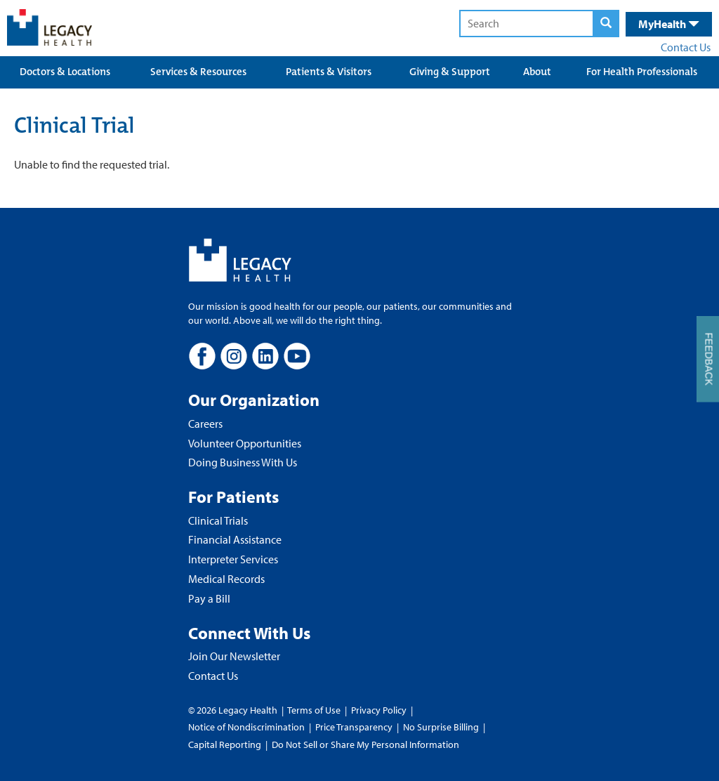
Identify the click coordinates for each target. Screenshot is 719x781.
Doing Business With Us (242, 462)
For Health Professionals (641, 72)
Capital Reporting (224, 744)
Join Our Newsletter (234, 656)
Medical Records (226, 579)
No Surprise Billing (441, 727)
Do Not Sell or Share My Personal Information (365, 744)
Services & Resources (198, 72)
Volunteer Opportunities (244, 443)
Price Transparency (354, 727)
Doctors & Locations (65, 72)
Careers (205, 423)
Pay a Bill (209, 598)
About (537, 72)
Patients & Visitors (328, 72)
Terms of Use (315, 710)
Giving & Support (449, 72)
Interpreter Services (233, 559)
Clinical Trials (218, 520)
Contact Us (686, 47)
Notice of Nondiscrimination (246, 727)
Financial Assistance (235, 539)
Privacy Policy (379, 710)
